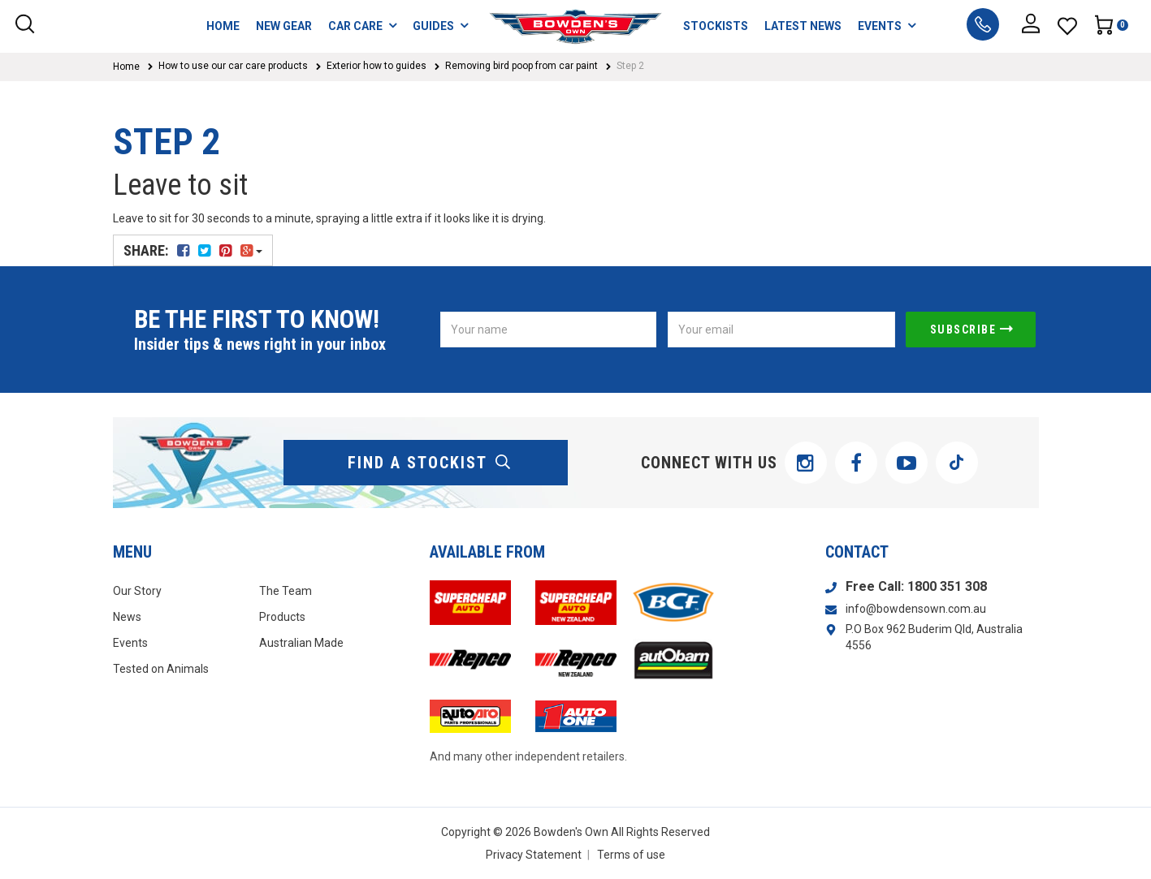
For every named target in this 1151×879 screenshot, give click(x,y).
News (127, 616)
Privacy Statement (534, 854)
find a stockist (430, 462)
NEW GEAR (284, 25)
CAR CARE (362, 25)
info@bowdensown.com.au (916, 608)
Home (126, 66)
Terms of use (631, 854)
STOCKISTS (715, 25)
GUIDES (440, 25)
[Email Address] (781, 329)
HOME (223, 25)
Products (282, 616)
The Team (285, 590)
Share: (192, 250)
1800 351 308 (947, 586)
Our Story (137, 590)
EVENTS (886, 25)
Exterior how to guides (376, 65)
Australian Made (301, 642)
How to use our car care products (233, 65)
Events (130, 642)
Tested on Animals (161, 668)
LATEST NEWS (803, 25)
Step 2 (630, 65)
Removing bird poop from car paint (521, 65)
